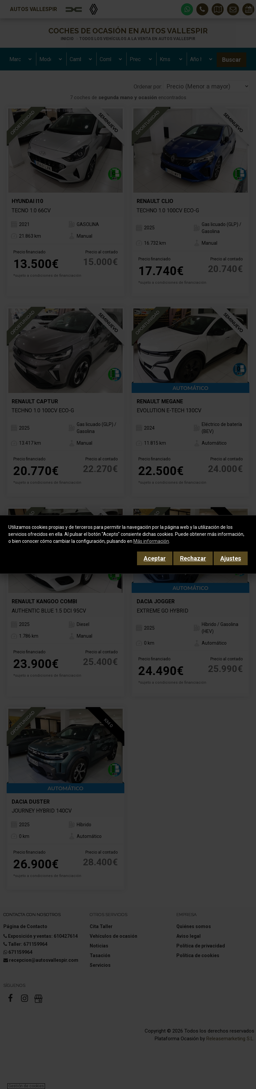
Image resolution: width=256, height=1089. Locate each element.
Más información (151, 541)
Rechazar (193, 558)
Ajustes (230, 558)
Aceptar (155, 558)
